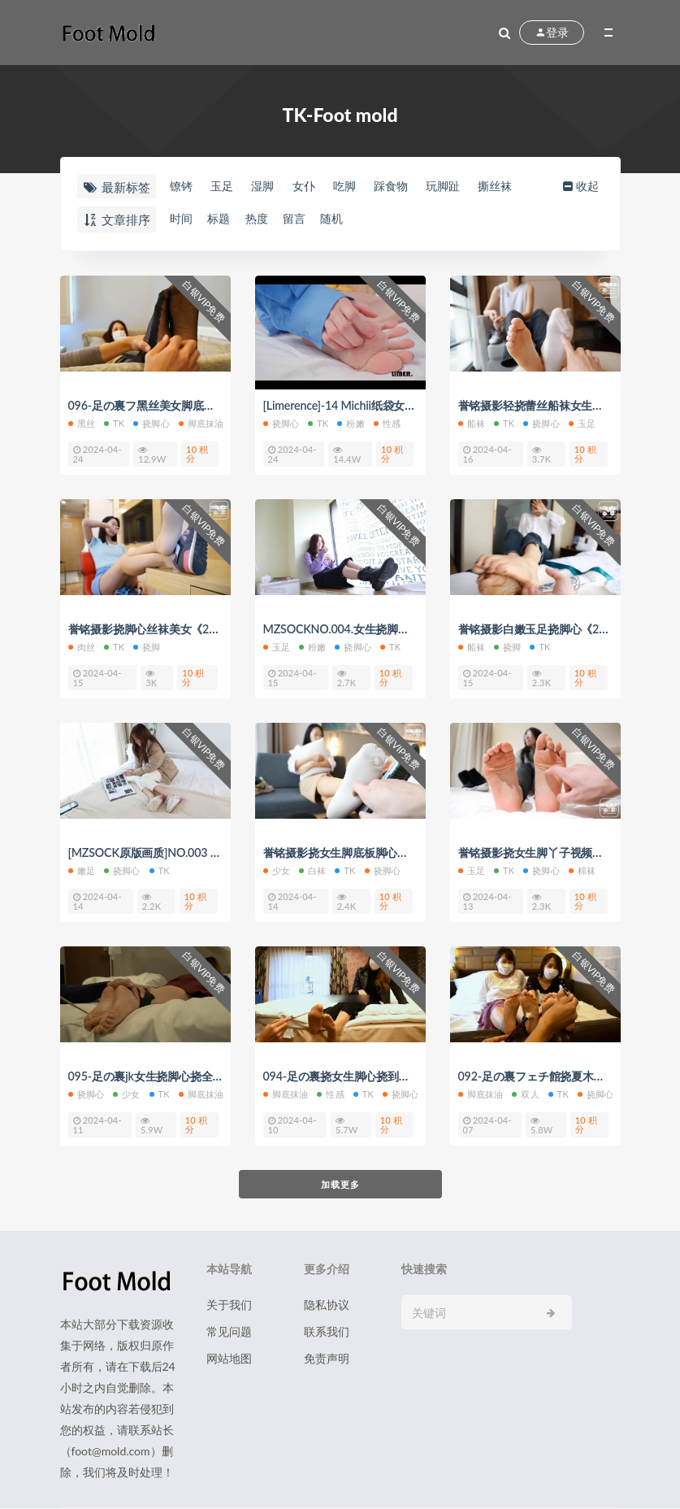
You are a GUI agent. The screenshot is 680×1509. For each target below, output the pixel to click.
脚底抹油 (201, 423)
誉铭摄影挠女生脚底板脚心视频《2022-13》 (382, 853)
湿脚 (270, 186)
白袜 (312, 870)
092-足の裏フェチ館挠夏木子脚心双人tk (566, 1076)
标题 (222, 218)
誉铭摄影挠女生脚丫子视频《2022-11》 (565, 853)
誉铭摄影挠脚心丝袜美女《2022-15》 (169, 629)
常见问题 (229, 1332)
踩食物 (412, 186)
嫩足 (81, 870)
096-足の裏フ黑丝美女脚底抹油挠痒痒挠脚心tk (194, 405)
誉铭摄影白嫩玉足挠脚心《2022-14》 (559, 629)
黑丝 (81, 423)
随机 (348, 218)
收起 (590, 186)
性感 (387, 423)
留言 (306, 218)
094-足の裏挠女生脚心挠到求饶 (348, 1076)
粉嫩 (350, 423)
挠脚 (146, 646)
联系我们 (326, 1332)
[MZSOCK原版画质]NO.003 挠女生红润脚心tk (191, 853)
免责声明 (326, 1359)
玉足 (224, 186)
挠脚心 (151, 423)
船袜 (471, 423)
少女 (276, 870)
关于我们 (229, 1305)
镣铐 (179, 186)
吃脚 (361, 186)
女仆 (315, 186)
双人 (525, 1094)
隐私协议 (326, 1305)
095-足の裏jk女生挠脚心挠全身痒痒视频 (175, 1076)
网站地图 (229, 1359)
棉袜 (582, 870)
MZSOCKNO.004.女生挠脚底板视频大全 (371, 629)
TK (114, 423)
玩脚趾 (470, 186)
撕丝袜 (527, 186)
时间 (179, 218)
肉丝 (81, 646)
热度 (264, 218)
